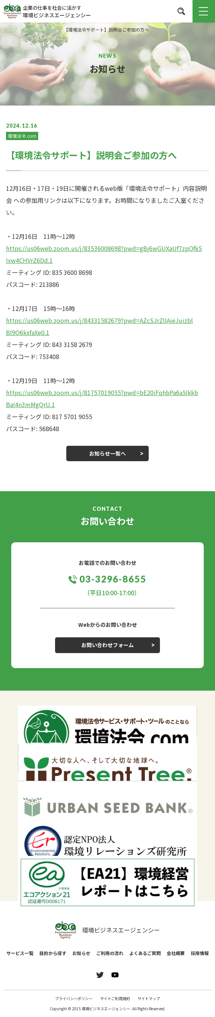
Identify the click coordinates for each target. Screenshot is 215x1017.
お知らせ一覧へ (107, 453)
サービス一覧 (19, 953)
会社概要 (176, 953)
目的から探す (52, 953)
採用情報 (200, 953)
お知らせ (81, 953)
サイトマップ (148, 998)
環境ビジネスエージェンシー (107, 930)
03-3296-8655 (112, 578)
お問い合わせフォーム (107, 645)
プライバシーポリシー (74, 998)
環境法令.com (22, 136)
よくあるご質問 (145, 953)
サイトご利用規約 (115, 998)
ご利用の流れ (109, 953)
